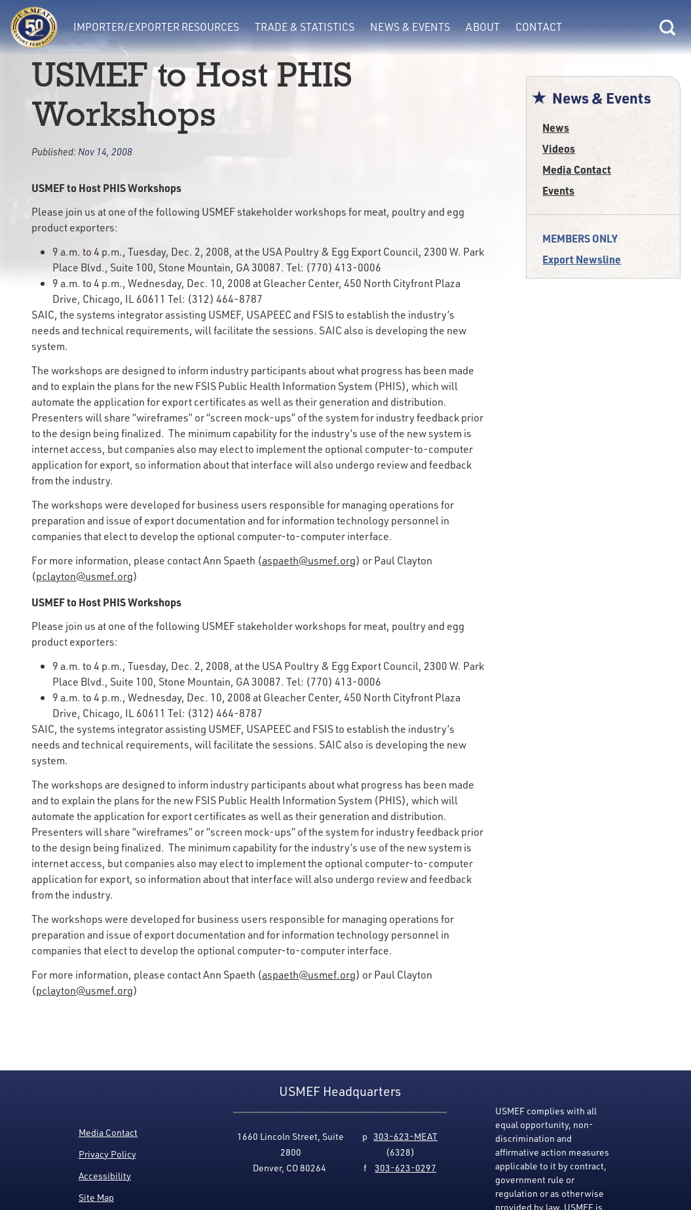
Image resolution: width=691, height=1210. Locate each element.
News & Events (410, 26)
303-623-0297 (405, 1167)
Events (558, 190)
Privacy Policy (107, 1154)
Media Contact (576, 169)
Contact (538, 26)
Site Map (96, 1197)
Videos (558, 148)
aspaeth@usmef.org (309, 560)
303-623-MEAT (405, 1136)
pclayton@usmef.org (84, 576)
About (483, 26)
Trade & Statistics (304, 26)
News (555, 127)
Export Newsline (581, 259)
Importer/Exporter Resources (156, 26)
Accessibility (105, 1175)
